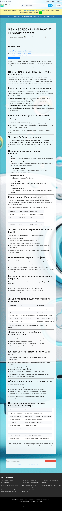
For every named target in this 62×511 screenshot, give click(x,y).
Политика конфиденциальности (24, 506)
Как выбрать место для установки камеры (21, 51)
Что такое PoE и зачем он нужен (18, 55)
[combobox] (37, 5)
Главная (2, 1)
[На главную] (2, 6)
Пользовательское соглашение (38, 506)
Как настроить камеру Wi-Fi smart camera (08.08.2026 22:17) (22, 465)
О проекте (58, 1)
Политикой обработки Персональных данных (34, 10)
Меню (59, 5)
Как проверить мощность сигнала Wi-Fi (20, 53)
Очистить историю (50, 461)
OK (40, 12)
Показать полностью (14, 58)
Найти (50, 5)
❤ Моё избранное (50, 1)
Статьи (8, 1)
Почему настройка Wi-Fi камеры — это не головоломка (24, 50)
